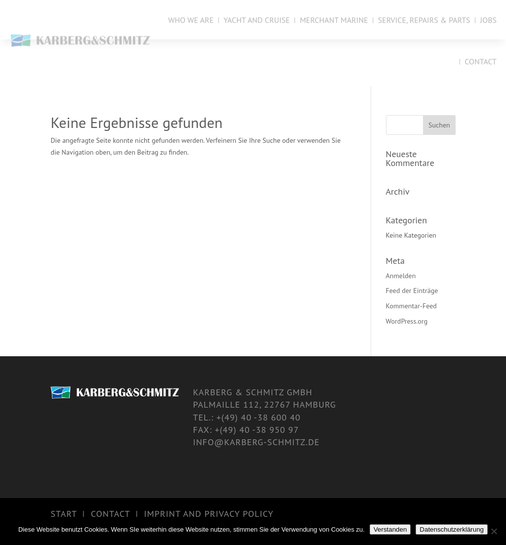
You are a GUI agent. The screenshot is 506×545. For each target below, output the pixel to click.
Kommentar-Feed (411, 305)
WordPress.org (407, 321)
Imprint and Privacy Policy (208, 513)
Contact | (117, 513)
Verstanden (390, 529)
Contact (480, 61)
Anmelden (401, 275)
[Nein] (494, 531)
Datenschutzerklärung (452, 529)
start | (70, 513)
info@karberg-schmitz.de (256, 442)
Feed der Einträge (412, 290)
